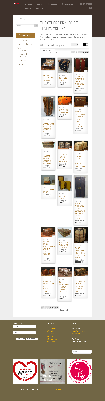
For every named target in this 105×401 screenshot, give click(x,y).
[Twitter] (84, 4)
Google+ (51, 334)
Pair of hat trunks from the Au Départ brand (48, 286)
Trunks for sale (22, 40)
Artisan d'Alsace (24, 379)
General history (22, 60)
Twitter (51, 331)
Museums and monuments (22, 55)
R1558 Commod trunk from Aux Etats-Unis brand (48, 158)
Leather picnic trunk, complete (48, 77)
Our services (21, 64)
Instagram (52, 339)
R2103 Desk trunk (63, 79)
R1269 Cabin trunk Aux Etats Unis (64, 245)
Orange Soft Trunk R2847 (64, 111)
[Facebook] (81, 4)
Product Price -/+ (48, 50)
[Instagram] (90, 8)
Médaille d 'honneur (48, 377)
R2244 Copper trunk (48, 191)
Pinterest (52, 336)
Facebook (52, 328)
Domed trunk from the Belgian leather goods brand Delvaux (80, 119)
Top (58, 390)
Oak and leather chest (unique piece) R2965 (80, 161)
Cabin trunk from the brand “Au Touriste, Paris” (80, 286)
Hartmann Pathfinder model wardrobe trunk (79, 82)
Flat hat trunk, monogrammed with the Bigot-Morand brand (48, 249)
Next (87, 52)
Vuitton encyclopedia (21, 49)
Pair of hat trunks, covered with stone (63, 158)
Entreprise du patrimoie (77, 377)
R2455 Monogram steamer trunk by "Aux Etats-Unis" (64, 288)
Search (37, 25)
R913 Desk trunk (63, 197)
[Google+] (87, 4)
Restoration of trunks (24, 44)
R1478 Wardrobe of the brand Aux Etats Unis (48, 127)
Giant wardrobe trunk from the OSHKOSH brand (80, 253)
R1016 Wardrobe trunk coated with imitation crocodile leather (80, 211)
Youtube (51, 342)
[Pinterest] (90, 4)
